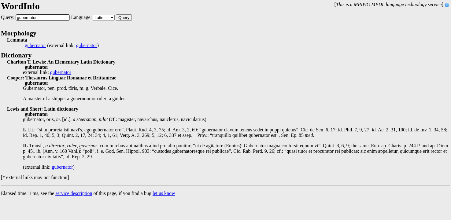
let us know (164, 193)
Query (123, 17)
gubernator (35, 45)
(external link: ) (62, 45)
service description (73, 193)
